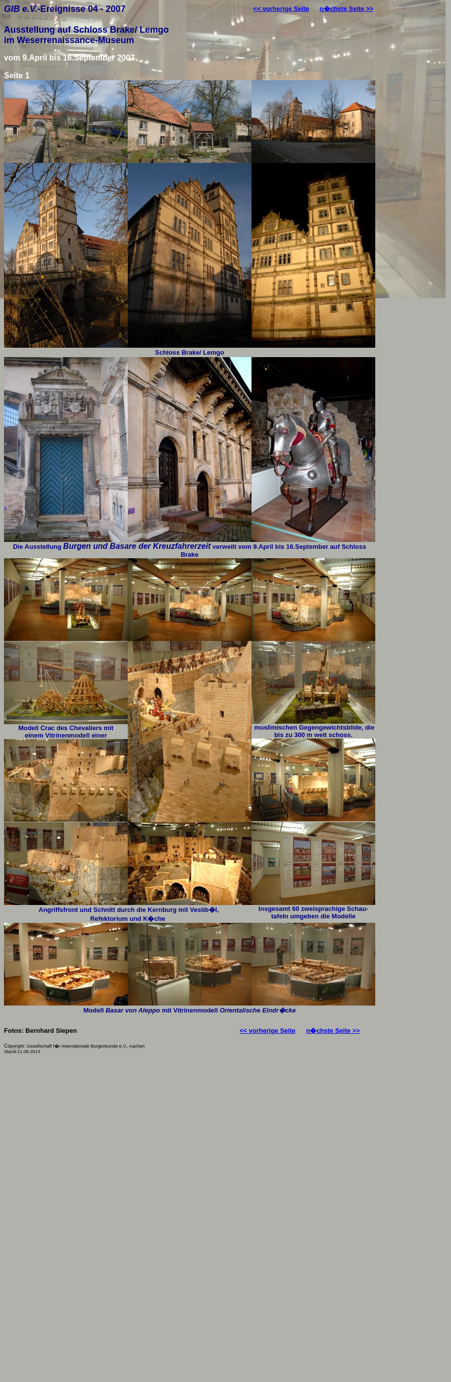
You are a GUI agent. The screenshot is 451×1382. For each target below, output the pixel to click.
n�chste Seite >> (346, 8)
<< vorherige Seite (281, 8)
